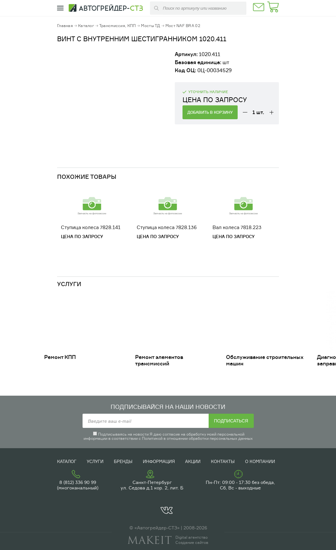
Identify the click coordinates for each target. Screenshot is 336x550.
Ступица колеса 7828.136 (167, 227)
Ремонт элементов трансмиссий (159, 360)
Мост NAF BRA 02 (182, 25)
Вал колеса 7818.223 (237, 227)
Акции (193, 461)
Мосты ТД (150, 25)
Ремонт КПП (60, 357)
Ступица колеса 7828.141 (91, 227)
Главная (65, 25)
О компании (260, 461)
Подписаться (231, 420)
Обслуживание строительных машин (264, 360)
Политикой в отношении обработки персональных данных (197, 438)
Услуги (95, 461)
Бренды (123, 461)
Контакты (223, 461)
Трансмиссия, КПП (117, 25)
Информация (159, 461)
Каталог (86, 25)
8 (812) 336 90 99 (77, 482)
